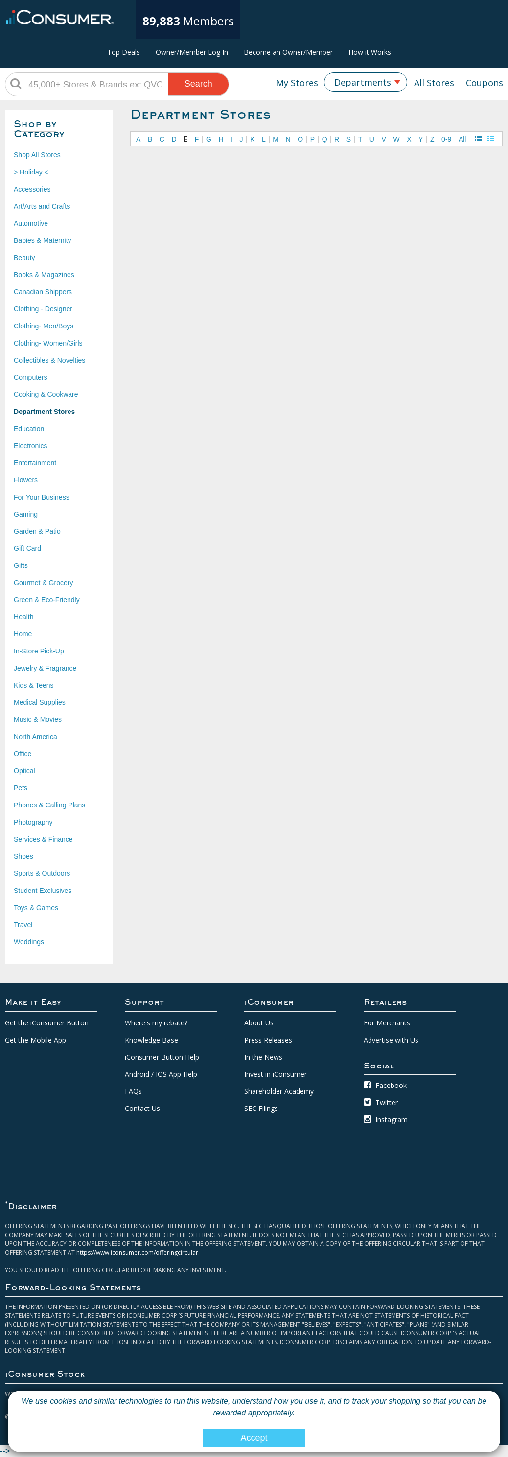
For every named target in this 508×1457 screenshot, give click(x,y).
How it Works (369, 52)
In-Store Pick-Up (39, 651)
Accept (253, 1438)
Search (198, 83)
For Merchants (387, 1022)
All (462, 139)
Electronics (30, 446)
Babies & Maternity (42, 240)
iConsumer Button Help (162, 1057)
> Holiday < (31, 172)
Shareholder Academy (279, 1091)
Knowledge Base (151, 1039)
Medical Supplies (40, 702)
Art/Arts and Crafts (42, 206)
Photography (33, 822)
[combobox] (365, 82)
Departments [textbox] (362, 82)
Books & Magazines (44, 275)
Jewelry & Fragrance (45, 668)
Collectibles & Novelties (49, 360)
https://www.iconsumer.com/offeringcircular (137, 1252)
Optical (24, 771)
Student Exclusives (42, 890)
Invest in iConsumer (275, 1074)
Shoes (23, 856)
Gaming (26, 514)
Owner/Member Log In (192, 52)
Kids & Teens (33, 685)
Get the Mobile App (35, 1039)
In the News (263, 1057)
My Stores (297, 82)
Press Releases (268, 1039)
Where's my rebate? (156, 1022)
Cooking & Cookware (46, 394)
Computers (30, 377)
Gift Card (27, 548)
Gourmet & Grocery (43, 583)
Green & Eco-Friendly (47, 600)
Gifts (21, 565)
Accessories (32, 189)
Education (29, 429)
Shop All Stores (37, 155)
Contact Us (142, 1108)
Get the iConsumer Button (47, 1022)
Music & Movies (38, 719)
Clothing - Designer (43, 309)
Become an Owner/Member (288, 52)
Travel (23, 925)
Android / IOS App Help (161, 1074)
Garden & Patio (37, 531)
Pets (20, 788)
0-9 (446, 139)
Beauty (24, 257)
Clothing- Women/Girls (48, 343)
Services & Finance (43, 839)
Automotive (31, 223)
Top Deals (123, 52)
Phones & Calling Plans (49, 805)
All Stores (434, 82)
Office (22, 754)
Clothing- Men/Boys (43, 326)
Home (23, 634)
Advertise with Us (391, 1039)
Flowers (26, 480)
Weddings (29, 942)
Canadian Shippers (43, 292)
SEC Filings (261, 1108)
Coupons (484, 82)
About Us (259, 1022)
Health (23, 617)
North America (35, 736)
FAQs (133, 1091)
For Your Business (41, 497)
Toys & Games (36, 908)
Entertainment (35, 463)
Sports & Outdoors (42, 873)
